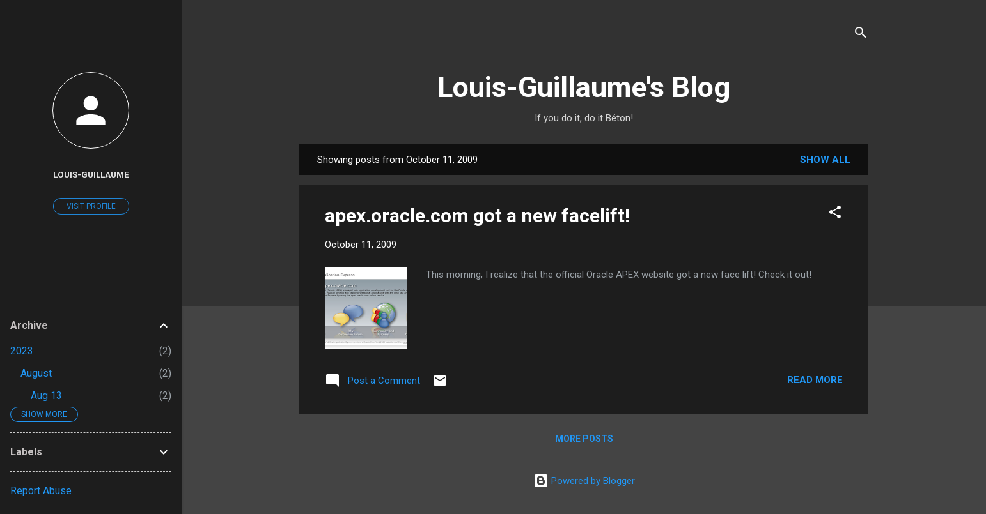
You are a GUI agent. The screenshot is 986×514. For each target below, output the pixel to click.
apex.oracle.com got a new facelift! (477, 215)
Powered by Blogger (584, 481)
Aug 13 (46, 395)
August (36, 373)
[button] (835, 214)
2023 (21, 351)
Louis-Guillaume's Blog (583, 87)
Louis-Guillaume (91, 174)
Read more (815, 380)
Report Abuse (41, 491)
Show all (825, 159)
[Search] (860, 34)
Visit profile (91, 206)
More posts (584, 439)
